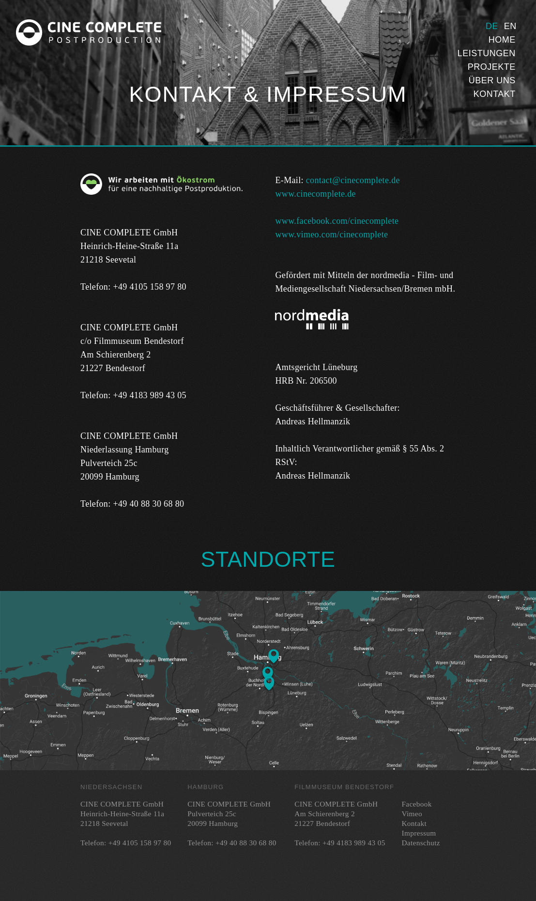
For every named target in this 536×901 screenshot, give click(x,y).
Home (502, 40)
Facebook (416, 804)
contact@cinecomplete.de (353, 180)
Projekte (492, 67)
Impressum (418, 833)
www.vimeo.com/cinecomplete (331, 234)
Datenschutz (420, 843)
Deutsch (491, 26)
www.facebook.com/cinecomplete (336, 221)
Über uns (492, 80)
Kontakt (495, 94)
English (510, 26)
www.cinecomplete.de (315, 194)
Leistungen (487, 53)
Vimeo (411, 813)
